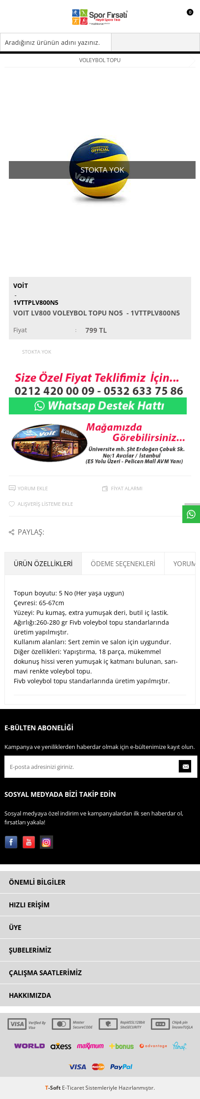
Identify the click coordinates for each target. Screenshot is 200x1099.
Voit (20, 285)
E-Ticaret (73, 1087)
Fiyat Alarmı (126, 488)
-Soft (53, 1087)
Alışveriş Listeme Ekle (45, 503)
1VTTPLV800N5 (35, 302)
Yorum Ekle (33, 488)
